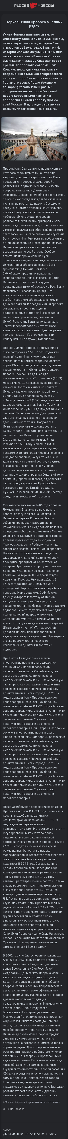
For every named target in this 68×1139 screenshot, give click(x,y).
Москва (9, 1102)
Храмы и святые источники (44, 1102)
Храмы (21, 1102)
